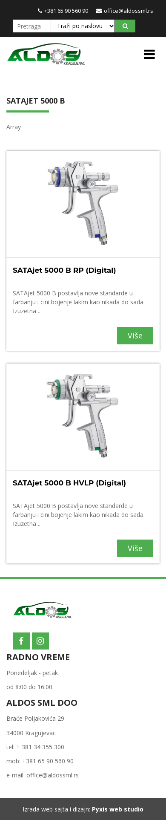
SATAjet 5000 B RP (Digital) (64, 270)
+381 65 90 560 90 (63, 10)
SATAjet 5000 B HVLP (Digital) (69, 483)
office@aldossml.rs (124, 10)
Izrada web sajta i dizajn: (83, 809)
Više (135, 335)
